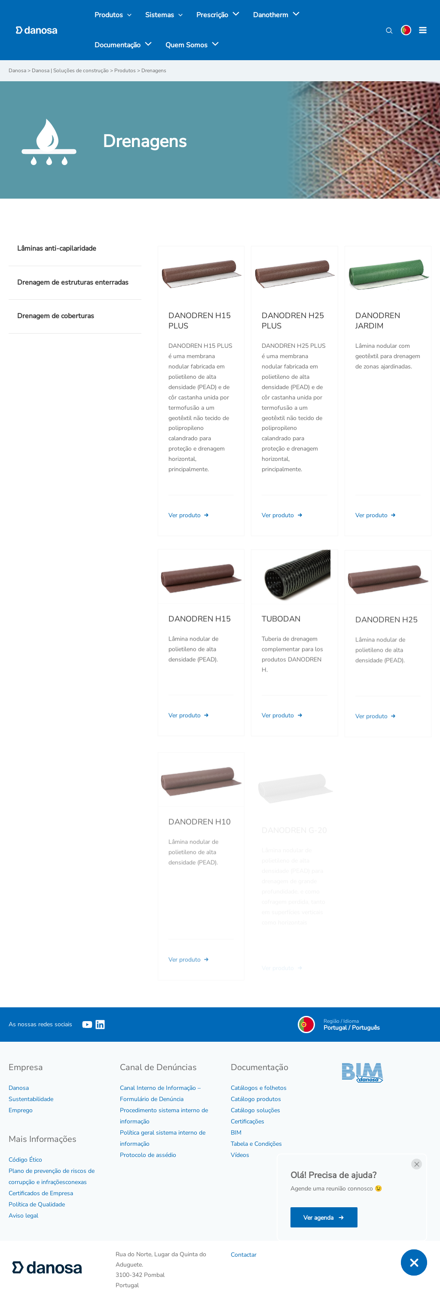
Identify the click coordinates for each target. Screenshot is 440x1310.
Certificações (247, 1121)
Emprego (21, 1110)
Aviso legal (23, 1216)
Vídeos (240, 1155)
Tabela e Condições (256, 1144)
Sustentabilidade (31, 1099)
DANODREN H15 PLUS (199, 320)
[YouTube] (87, 1024)
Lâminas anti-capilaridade (56, 248)
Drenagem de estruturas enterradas (72, 282)
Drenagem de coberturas (55, 316)
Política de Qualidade (37, 1204)
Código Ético (25, 1160)
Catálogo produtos (256, 1099)
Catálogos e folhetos (259, 1088)
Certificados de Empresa (41, 1193)
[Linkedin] (100, 1024)
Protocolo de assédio (148, 1155)
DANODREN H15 (199, 630)
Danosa (19, 1088)
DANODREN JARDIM (377, 320)
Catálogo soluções (255, 1110)
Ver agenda (319, 1218)
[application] (233, 15)
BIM (236, 1133)
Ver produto (189, 515)
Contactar (244, 1255)
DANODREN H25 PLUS (293, 320)
